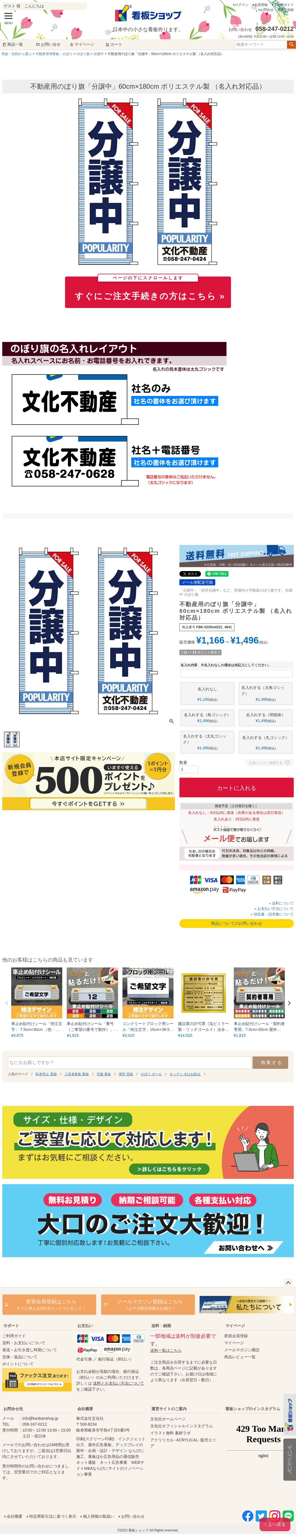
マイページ (82, 44)
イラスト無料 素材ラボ (170, 1433)
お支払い (85, 1325)
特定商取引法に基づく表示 (52, 1516)
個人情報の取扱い (98, 1516)
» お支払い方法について (274, 909)
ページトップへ (288, 1283)
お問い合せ (48, 44)
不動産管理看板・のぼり (54, 54)
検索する (272, 1062)
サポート (11, 1325)
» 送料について (281, 903)
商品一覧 (12, 44)
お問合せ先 (13, 1409)
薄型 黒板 (126, 1074)
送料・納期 (161, 1325)
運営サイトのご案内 (169, 1409)
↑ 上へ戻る (275, 1524)
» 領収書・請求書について (272, 914)
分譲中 (99, 54)
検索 (291, 45)
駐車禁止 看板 (46, 1074)
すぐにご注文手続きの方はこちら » (150, 289)
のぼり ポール (151, 1074)
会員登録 (261, 5)
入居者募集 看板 (76, 1074)
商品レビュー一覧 (240, 1357)
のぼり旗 (83, 54)
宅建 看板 (104, 1074)
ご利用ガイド (284, 5)
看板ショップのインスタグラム (252, 1409)
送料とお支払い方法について (118, 1383)
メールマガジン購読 (242, 1350)
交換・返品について (20, 1357)
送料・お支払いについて (23, 1343)
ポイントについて (18, 1364)
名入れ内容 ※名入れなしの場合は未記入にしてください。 (226, 665)
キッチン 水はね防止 (185, 1074)
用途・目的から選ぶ (16, 54)
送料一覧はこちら (166, 1350)
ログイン (241, 5)
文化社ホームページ (168, 1419)
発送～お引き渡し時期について (29, 1350)
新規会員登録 (236, 1336)
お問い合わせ (133, 1516)
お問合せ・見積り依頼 (277, 10)
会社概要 (85, 1409)
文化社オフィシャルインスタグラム (181, 1426)
